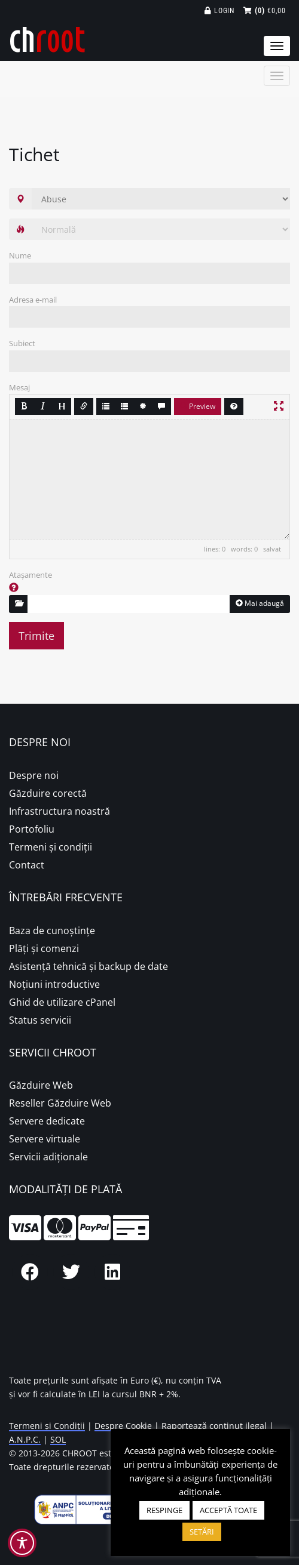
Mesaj (19, 387)
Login (220, 11)
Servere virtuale (44, 1138)
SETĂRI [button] (202, 1531)
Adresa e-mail (33, 299)
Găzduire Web (41, 1085)
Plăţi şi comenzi (44, 948)
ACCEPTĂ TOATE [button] (228, 1510)
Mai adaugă (260, 603)
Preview (197, 406)
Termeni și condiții (50, 847)
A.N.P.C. (25, 1439)
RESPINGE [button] (164, 1510)
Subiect (22, 343)
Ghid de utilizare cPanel (62, 1002)
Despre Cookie (123, 1425)
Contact (26, 864)
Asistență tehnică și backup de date (88, 966)
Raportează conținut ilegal (214, 1425)
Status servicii (40, 1020)
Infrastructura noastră (59, 811)
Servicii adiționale (48, 1156)
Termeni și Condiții (47, 1425)
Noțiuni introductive (54, 984)
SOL (58, 1439)
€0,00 (264, 11)
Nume (20, 255)
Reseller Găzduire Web (60, 1103)
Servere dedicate (47, 1120)
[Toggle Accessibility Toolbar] (22, 1543)
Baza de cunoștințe (52, 930)
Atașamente (30, 574)
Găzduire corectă (48, 793)
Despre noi (34, 775)
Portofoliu (31, 829)
